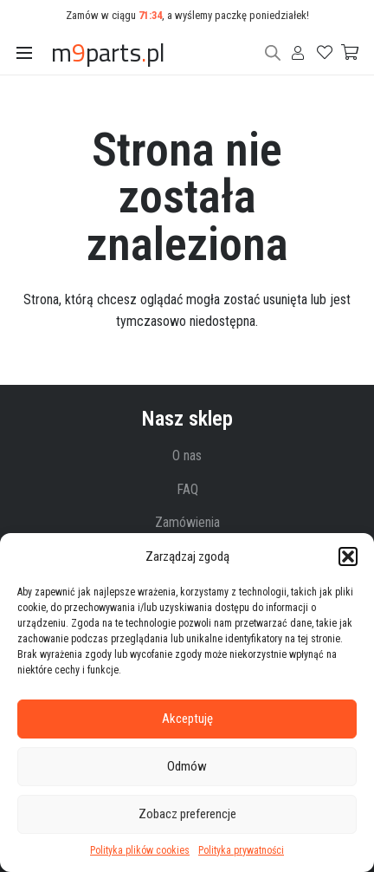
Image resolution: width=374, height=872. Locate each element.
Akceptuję (187, 718)
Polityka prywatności (241, 850)
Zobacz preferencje (187, 814)
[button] (348, 556)
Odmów (187, 766)
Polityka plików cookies (140, 850)
